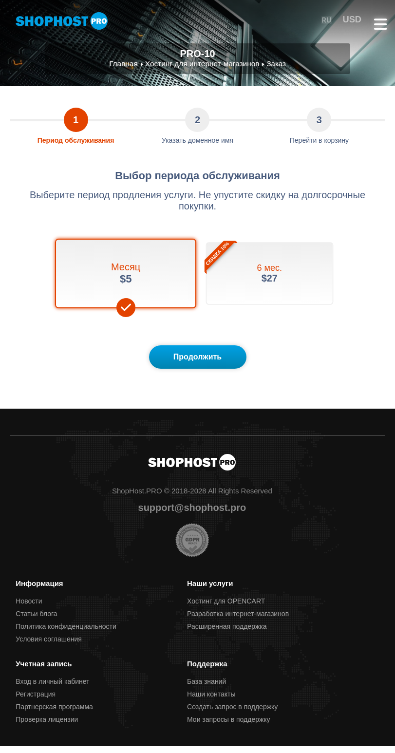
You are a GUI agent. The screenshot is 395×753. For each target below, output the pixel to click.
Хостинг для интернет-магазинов (202, 64)
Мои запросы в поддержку (228, 726)
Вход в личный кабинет (52, 688)
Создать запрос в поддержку (232, 713)
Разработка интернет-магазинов (238, 620)
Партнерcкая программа (54, 713)
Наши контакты (211, 701)
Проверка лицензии (47, 726)
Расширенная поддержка (227, 633)
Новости (29, 608)
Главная (125, 64)
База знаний (206, 688)
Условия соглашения (49, 646)
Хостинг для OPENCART (226, 608)
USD (353, 19)
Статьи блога (36, 620)
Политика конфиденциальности (66, 633)
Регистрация (36, 701)
